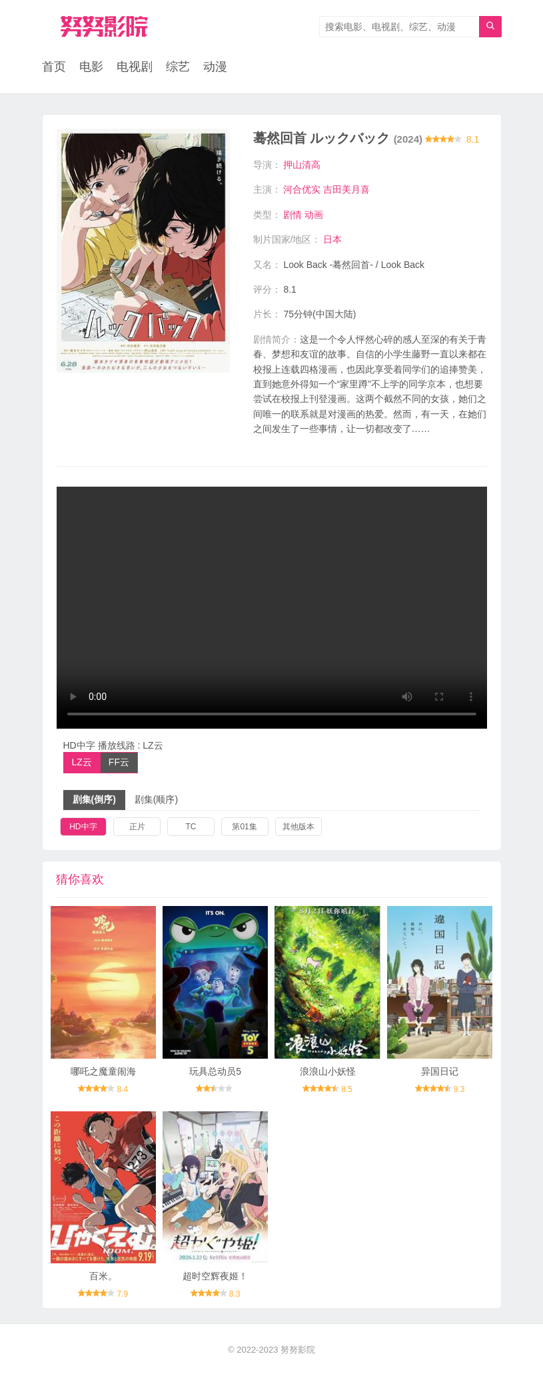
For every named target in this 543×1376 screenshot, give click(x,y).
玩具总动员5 (215, 1071)
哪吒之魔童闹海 (103, 1071)
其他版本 (298, 826)
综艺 (178, 66)
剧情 (292, 214)
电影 (91, 66)
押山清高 (301, 164)
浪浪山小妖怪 (328, 1071)
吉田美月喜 (346, 189)
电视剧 (135, 66)
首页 (54, 66)
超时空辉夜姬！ (215, 1276)
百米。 (103, 1276)
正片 (137, 826)
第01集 (244, 826)
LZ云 (82, 762)
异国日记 (439, 1071)
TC (190, 826)
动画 (313, 214)
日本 (332, 239)
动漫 (215, 66)
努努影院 (297, 1350)
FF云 (119, 762)
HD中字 (83, 826)
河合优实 (301, 189)
